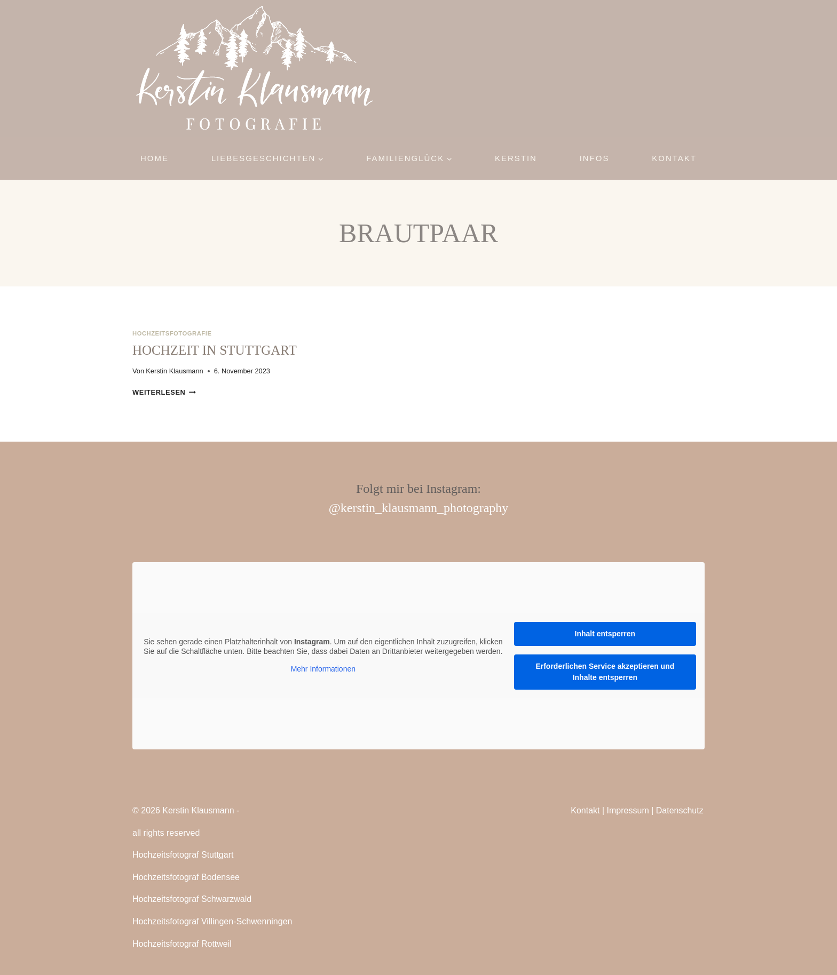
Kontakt (674, 158)
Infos (595, 158)
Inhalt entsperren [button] (605, 633)
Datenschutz (680, 810)
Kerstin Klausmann (174, 371)
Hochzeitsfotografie (171, 333)
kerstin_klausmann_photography (425, 508)
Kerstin (516, 158)
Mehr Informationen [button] (323, 669)
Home (154, 158)
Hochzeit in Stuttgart (214, 350)
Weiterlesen (164, 392)
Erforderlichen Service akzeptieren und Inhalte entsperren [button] (604, 672)
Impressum (628, 810)
